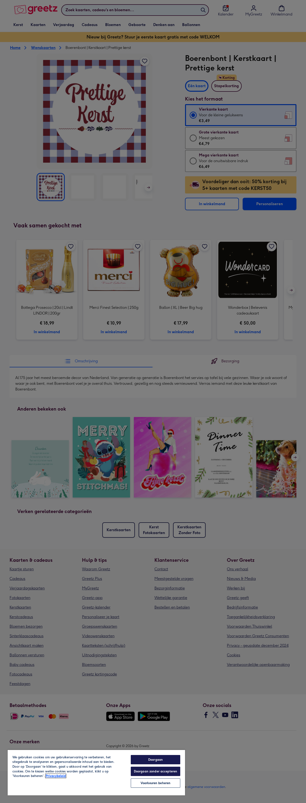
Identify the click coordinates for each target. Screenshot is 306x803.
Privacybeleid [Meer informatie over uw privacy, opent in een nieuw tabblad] (56, 776)
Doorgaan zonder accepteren (155, 771)
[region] (96, 772)
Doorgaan (155, 759)
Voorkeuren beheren (155, 783)
